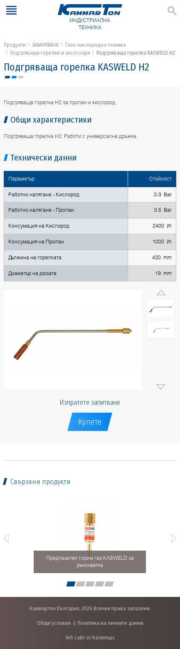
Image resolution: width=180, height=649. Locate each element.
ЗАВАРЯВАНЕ (45, 45)
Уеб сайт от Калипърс (90, 637)
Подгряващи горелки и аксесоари (50, 53)
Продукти (15, 45)
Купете (89, 422)
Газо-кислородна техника (95, 45)
